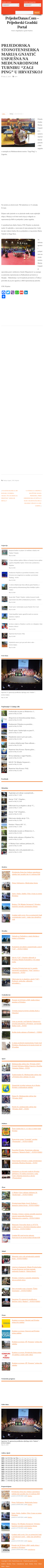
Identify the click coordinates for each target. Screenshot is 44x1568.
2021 (2, 1467)
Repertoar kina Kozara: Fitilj (17, 634)
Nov (33, 1460)
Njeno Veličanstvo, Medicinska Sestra (25, 883)
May (17, 1458)
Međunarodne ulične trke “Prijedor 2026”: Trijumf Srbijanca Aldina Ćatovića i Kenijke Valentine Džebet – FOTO (27, 1066)
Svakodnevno (31, 1549)
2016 (2, 1477)
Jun (20, 1460)
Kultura (31, 1564)
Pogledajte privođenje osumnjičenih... (21, 793)
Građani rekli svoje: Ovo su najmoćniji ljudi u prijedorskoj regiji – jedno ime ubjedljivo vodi (27, 917)
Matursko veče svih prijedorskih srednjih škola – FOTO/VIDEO (26, 1257)
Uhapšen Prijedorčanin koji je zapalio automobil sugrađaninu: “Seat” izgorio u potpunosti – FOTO (25, 970)
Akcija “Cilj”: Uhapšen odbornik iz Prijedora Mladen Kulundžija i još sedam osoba (26, 960)
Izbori (3, 1566)
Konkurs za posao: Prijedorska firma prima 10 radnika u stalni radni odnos (26, 1353)
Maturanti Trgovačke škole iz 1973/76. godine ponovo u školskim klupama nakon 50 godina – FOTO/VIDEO (26, 1227)
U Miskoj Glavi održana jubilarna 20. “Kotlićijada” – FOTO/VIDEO (25, 1194)
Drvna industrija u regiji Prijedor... (20, 756)
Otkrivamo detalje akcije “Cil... (19, 818)
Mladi (40, 1564)
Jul (22, 1460)
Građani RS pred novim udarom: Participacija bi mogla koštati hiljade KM (26, 1236)
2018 (2, 1473)
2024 (2, 1462)
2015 (2, 1479)
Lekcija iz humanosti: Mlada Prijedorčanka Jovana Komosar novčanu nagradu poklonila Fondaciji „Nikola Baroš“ (26, 1269)
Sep (27, 1460)
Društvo (30, 1496)
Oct (30, 1460)
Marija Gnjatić (7, 480)
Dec (36, 1460)
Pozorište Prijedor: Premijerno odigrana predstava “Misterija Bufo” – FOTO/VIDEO (27, 1151)
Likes (3, 113)
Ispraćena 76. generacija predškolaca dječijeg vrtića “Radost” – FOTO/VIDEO (26, 1300)
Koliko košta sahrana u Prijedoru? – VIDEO (27, 1032)
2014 (2, 1480)
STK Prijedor (15, 480)
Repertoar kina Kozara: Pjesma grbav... (22, 749)
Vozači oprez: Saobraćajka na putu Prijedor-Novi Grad (24, 607)
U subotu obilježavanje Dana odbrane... (22, 743)
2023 (2, 1463)
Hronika (9, 1564)
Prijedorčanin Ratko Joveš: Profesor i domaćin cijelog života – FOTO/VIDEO (25, 1204)
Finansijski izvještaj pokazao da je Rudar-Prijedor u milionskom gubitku (26, 1086)
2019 (2, 1471)
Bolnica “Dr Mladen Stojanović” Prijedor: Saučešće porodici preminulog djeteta (26, 905)
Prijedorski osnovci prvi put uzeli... (21, 737)
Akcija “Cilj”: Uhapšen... (17, 799)
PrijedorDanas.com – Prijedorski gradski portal (22, 22)
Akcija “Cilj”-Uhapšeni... (17, 812)
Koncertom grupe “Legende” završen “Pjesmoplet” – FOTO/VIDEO (24, 1140)
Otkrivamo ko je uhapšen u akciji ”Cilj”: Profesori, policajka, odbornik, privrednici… (26, 981)
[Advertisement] (22, 38)
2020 (2, 1469)
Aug (25, 1460)
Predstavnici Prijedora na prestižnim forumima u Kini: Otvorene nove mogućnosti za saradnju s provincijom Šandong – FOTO (24, 575)
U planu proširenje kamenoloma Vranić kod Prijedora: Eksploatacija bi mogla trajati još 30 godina (27, 1045)
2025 (2, 1460)
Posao (14, 1564)
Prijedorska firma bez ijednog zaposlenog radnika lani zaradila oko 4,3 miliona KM (26, 873)
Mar (11, 1458)
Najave (7, 1566)
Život (35, 1564)
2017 (2, 1475)
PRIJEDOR (22, 1391)
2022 (2, 1465)
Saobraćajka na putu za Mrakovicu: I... (22, 711)
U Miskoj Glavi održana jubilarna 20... (22, 843)
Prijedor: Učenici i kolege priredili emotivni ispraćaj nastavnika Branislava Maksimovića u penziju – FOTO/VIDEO (27, 1216)
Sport (15, 76)
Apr (14, 1458)
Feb (9, 1458)
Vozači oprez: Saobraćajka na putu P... (22, 730)
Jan (6, 1458)
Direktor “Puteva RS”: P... (17, 824)
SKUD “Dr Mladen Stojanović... (20, 762)
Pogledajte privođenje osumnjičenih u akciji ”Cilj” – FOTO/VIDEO (27, 948)
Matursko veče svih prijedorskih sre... (21, 850)
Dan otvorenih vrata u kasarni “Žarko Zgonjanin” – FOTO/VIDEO (24, 1290)
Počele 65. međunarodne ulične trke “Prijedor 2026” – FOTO (24, 1108)
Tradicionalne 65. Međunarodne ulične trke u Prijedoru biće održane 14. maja (26, 1076)
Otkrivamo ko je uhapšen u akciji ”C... (22, 806)
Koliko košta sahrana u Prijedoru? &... (22, 837)
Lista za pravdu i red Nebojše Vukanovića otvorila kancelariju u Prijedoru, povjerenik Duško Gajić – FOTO (26, 1023)
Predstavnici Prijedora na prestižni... (21, 724)
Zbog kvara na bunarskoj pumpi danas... (22, 718)
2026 (2, 1458)
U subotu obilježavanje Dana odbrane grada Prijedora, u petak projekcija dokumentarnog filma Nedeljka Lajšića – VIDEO (24, 587)
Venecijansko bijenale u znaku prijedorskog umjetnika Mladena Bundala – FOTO (27, 1162)
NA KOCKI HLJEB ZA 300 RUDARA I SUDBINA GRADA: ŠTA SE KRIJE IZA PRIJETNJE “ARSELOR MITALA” (9, 496)
